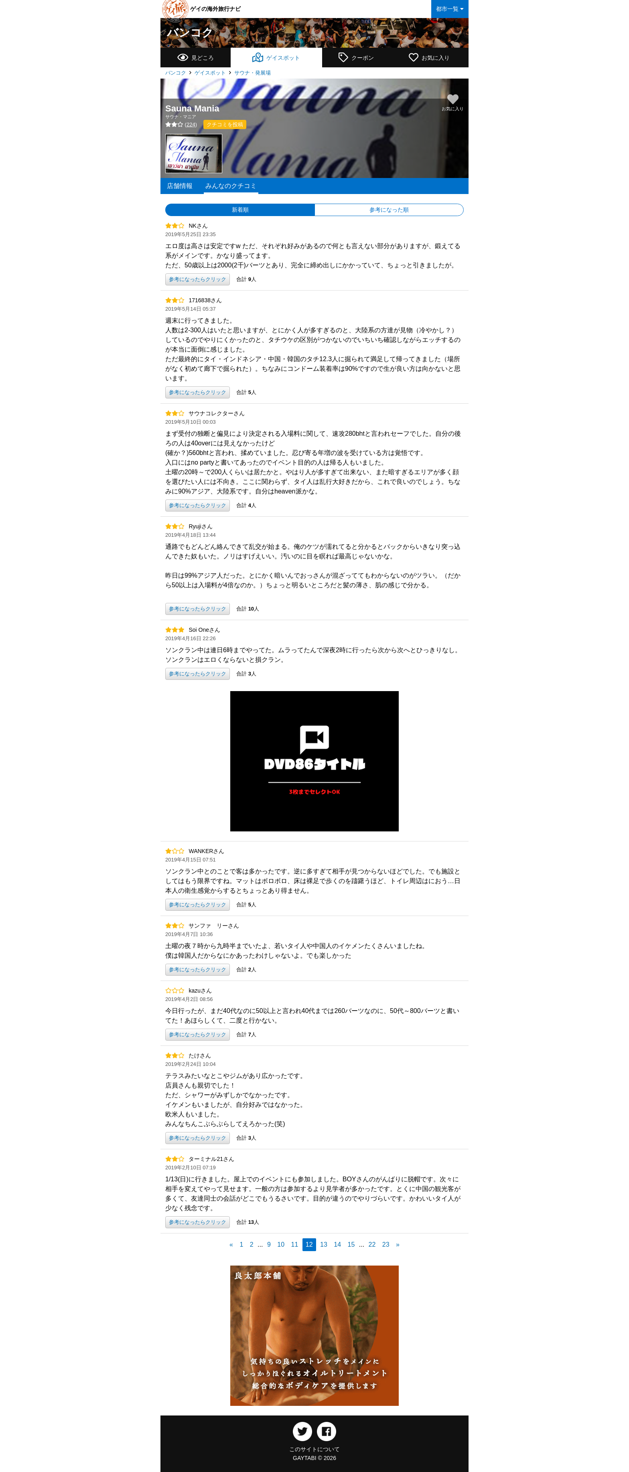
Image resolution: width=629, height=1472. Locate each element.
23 (386, 1244)
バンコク (190, 32)
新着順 (240, 209)
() (181, 124)
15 (351, 1244)
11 (294, 1244)
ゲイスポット (210, 73)
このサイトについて (314, 1449)
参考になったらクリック (197, 279)
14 (337, 1244)
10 (280, 1244)
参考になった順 (389, 209)
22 (372, 1244)
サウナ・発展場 (252, 73)
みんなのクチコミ (231, 185)
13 (323, 1244)
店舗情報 (180, 185)
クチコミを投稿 (225, 124)
